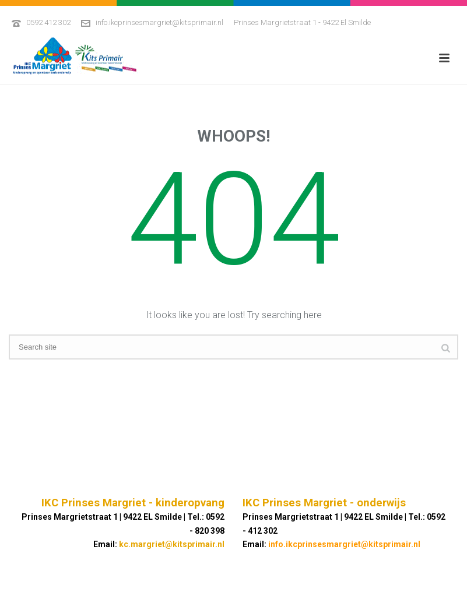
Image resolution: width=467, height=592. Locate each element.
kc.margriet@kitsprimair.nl (171, 544)
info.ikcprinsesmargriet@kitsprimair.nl (159, 22)
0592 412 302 (48, 22)
